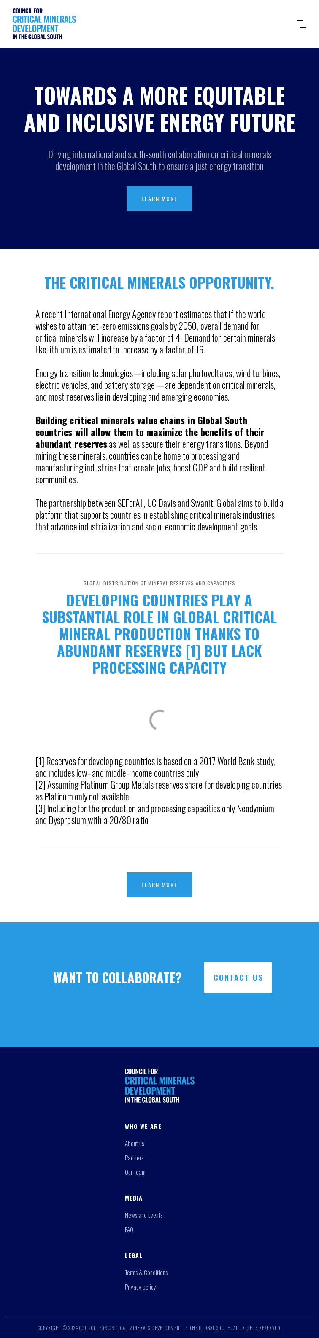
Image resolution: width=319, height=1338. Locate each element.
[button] (301, 24)
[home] (148, 23)
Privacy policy (140, 1286)
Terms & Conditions (146, 1272)
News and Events (143, 1214)
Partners (134, 1157)
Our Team (135, 1171)
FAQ (129, 1229)
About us (134, 1143)
